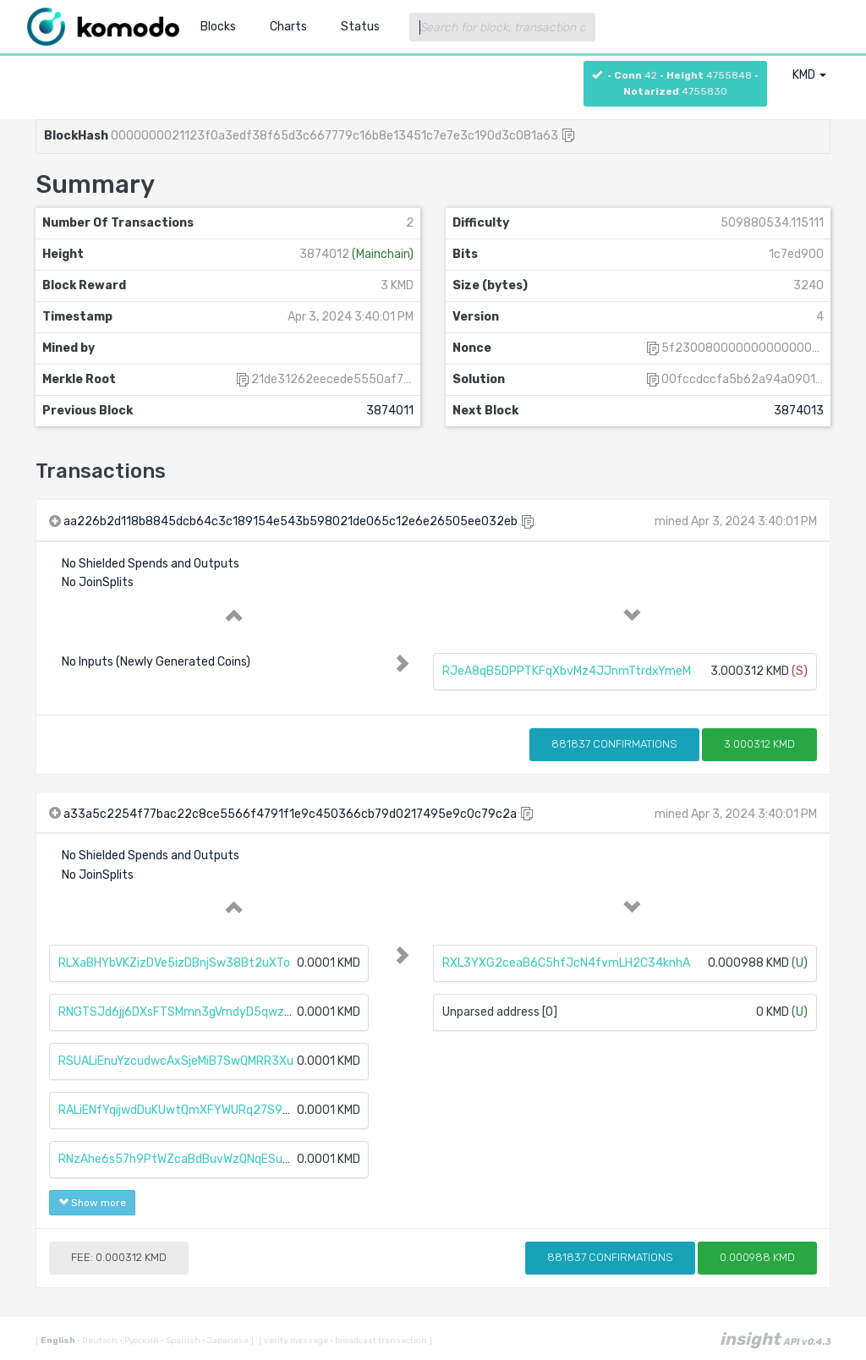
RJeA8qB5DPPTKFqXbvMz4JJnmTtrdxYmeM (566, 671)
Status (360, 26)
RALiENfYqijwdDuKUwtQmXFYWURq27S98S (178, 1110)
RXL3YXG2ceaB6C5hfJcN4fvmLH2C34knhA (566, 963)
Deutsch (98, 1340)
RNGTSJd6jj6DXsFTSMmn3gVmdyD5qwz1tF (180, 1012)
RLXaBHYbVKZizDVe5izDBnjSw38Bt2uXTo (174, 963)
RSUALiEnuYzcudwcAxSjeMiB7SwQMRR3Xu (175, 1061)
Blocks (218, 26)
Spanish (181, 1340)
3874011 (390, 410)
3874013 (799, 410)
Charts (288, 26)
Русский (140, 1340)
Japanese (226, 1340)
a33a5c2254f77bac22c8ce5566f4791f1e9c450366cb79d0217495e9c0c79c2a (290, 814)
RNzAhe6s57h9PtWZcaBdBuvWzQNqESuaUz (181, 1159)
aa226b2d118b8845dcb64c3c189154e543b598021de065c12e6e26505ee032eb (290, 521)
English (59, 1340)
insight (775, 1339)
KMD (809, 75)
